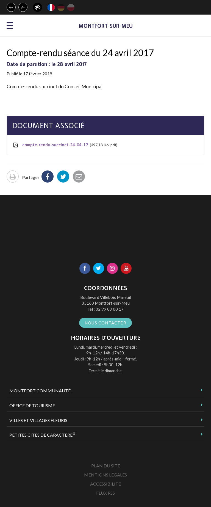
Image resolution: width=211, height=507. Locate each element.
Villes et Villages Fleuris (38, 420)
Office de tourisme (32, 405)
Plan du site (105, 465)
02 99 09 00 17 (110, 309)
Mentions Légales (105, 474)
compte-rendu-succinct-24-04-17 (64, 145)
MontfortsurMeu (106, 26)
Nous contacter (105, 322)
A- (23, 7)
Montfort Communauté (40, 390)
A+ (11, 7)
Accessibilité (105, 483)
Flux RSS (105, 492)
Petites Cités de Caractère (42, 434)
